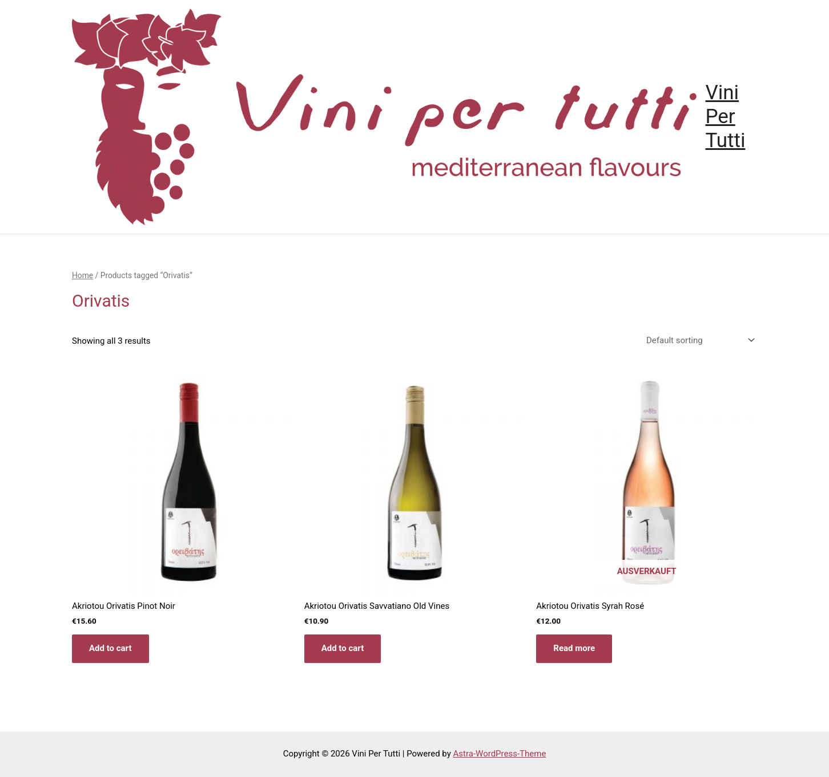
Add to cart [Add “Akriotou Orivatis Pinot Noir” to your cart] (110, 648)
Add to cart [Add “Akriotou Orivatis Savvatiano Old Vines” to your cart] (342, 648)
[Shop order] (698, 340)
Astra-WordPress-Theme (499, 753)
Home (82, 275)
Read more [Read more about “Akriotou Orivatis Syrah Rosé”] (574, 648)
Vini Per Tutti (725, 116)
